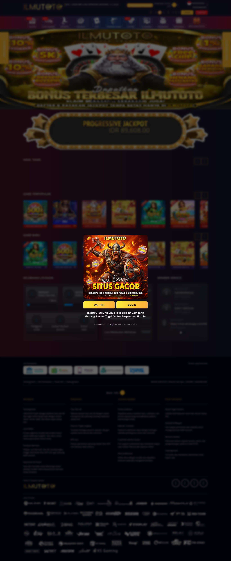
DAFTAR (99, 304)
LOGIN (132, 304)
